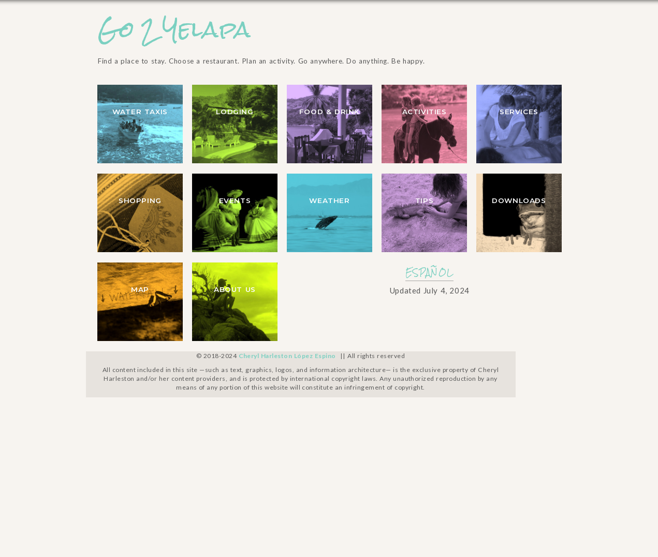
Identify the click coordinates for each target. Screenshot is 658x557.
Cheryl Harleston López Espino (287, 356)
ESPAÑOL (429, 273)
